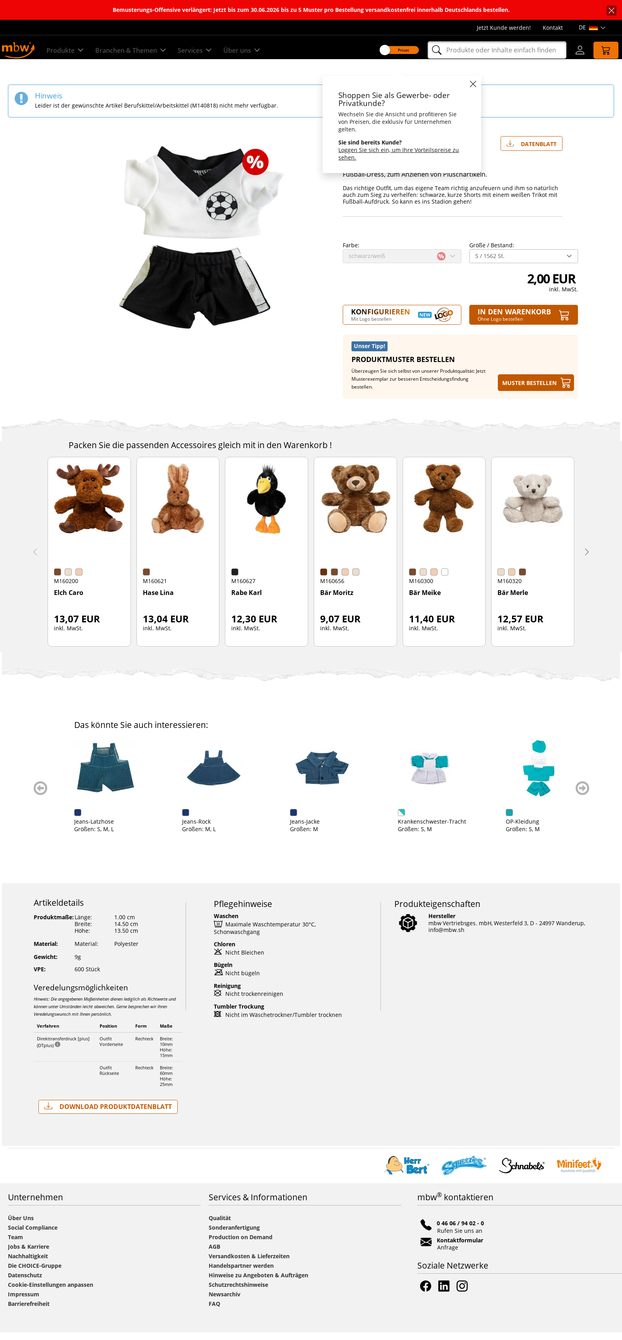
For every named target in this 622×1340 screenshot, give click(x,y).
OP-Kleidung (522, 829)
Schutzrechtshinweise (238, 1292)
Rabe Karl (246, 601)
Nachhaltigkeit (28, 1263)
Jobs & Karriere (28, 1254)
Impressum (23, 1301)
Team (15, 1244)
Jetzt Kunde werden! (504, 27)
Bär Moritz (336, 601)
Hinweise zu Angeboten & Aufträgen (258, 1282)
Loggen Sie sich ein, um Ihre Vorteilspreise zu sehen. (392, 153)
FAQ (214, 1311)
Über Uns (21, 1225)
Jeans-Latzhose (94, 829)
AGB (214, 1254)
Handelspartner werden (241, 1273)
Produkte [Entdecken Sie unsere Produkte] (69, 50)
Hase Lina (158, 601)
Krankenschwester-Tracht (432, 829)
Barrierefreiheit (29, 1311)
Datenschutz (25, 1282)
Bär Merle (512, 601)
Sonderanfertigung (234, 1235)
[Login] (573, 50)
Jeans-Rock (196, 829)
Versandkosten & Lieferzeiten (249, 1263)
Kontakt (553, 27)
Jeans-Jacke (305, 829)
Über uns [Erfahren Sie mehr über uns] (259, 50)
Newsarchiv (224, 1301)
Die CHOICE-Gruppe (34, 1273)
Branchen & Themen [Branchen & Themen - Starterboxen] (140, 50)
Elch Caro (68, 601)
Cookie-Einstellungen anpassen (50, 1292)
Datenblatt (532, 149)
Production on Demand (241, 1244)
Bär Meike (425, 601)
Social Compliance (33, 1235)
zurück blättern (41, 796)
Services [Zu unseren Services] (209, 50)
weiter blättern (582, 796)
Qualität (220, 1225)
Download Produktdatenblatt (108, 1114)
